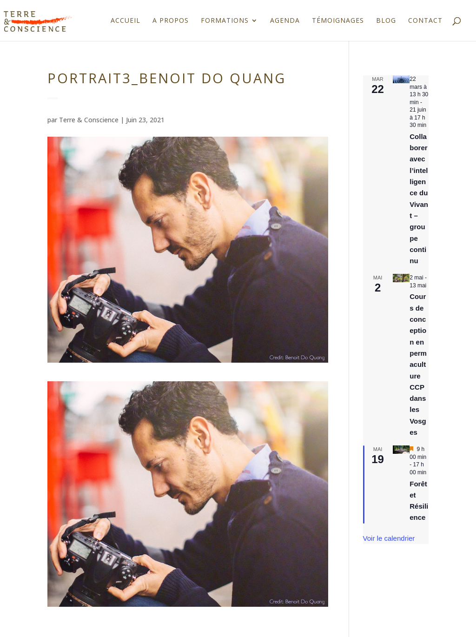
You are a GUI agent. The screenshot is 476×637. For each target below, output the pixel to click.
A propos (170, 21)
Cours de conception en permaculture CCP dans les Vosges (418, 364)
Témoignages (338, 21)
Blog (386, 21)
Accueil (125, 21)
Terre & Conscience (89, 119)
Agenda (285, 21)
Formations (225, 21)
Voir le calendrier (389, 538)
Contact (425, 21)
